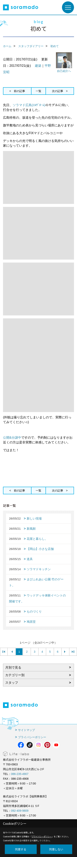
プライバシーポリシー (32, 737)
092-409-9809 (19, 810)
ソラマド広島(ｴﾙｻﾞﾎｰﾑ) (29, 105)
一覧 (38, 91)
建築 (38, 65)
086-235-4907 (19, 774)
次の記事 (57, 91)
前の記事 (19, 91)
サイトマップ (26, 730)
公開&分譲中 (12, 437)
